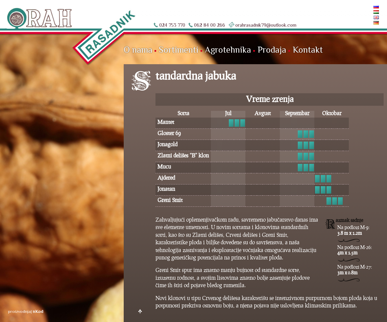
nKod (38, 311)
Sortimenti (178, 50)
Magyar (365, 12)
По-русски (363, 6)
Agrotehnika (228, 50)
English (365, 17)
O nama (138, 50)
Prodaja (272, 50)
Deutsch (364, 22)
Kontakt (308, 50)
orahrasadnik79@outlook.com (265, 25)
